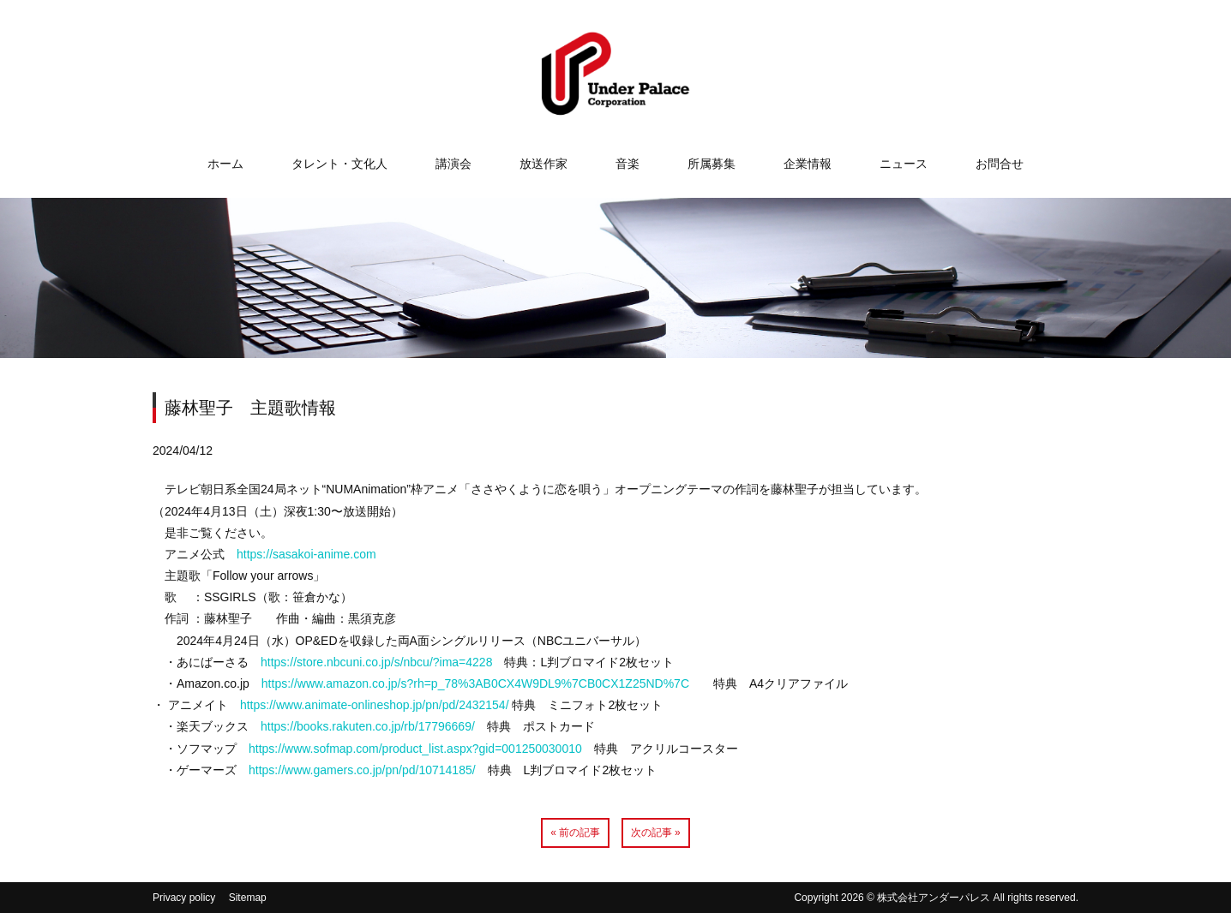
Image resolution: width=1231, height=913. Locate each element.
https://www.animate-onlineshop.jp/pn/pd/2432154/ (374, 705)
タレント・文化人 (339, 163)
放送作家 (543, 163)
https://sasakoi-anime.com (306, 554)
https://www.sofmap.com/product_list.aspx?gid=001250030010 (415, 748)
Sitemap (248, 898)
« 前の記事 (575, 832)
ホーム (225, 163)
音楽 (628, 163)
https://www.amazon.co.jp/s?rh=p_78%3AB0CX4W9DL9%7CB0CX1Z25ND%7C (475, 683)
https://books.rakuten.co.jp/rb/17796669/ (368, 726)
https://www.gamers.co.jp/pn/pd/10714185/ (362, 770)
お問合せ (1000, 163)
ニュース (904, 163)
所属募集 (712, 163)
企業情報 (808, 163)
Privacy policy (184, 898)
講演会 (453, 163)
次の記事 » (656, 832)
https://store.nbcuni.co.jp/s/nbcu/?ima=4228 (376, 662)
